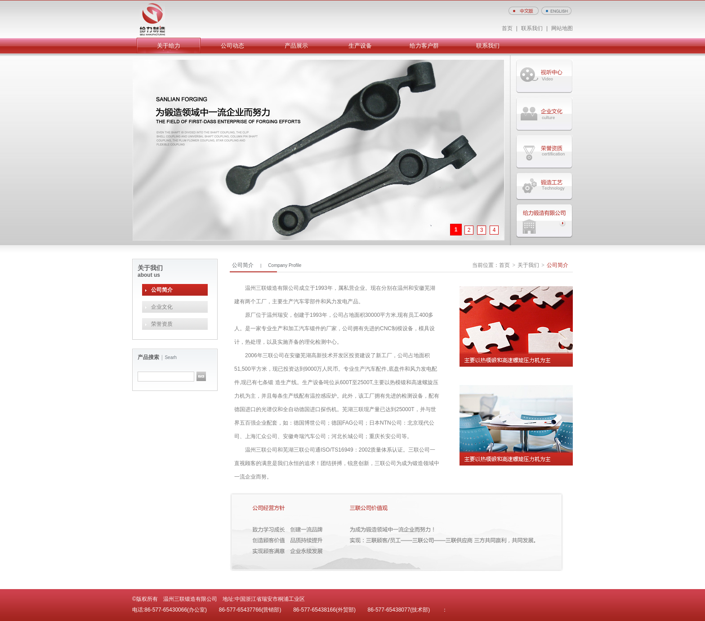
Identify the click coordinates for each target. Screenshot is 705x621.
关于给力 (168, 45)
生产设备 (360, 45)
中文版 (524, 11)
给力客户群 (424, 45)
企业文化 (162, 307)
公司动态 (232, 45)
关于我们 (528, 265)
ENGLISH (556, 11)
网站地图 (562, 28)
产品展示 (296, 45)
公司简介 (162, 290)
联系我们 (532, 28)
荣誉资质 (162, 324)
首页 (507, 28)
